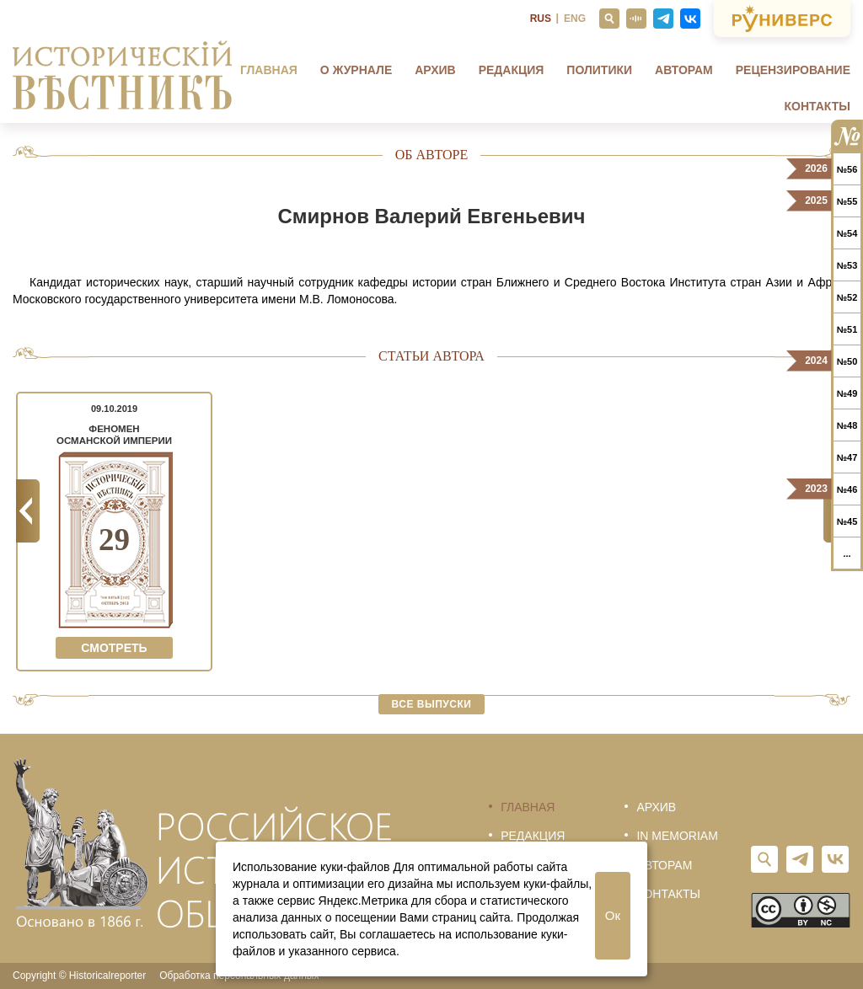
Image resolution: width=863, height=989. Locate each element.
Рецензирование (793, 70)
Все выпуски (432, 704)
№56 (847, 169)
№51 (847, 329)
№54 (847, 233)
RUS (540, 18)
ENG (575, 18)
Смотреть (114, 648)
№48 (847, 425)
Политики (599, 70)
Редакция (511, 70)
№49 (847, 393)
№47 (847, 457)
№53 (847, 265)
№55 (847, 201)
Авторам (684, 70)
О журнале (356, 70)
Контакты (817, 106)
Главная (268, 70)
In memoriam (676, 835)
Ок (612, 915)
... (846, 553)
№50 (847, 361)
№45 (847, 521)
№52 (847, 297)
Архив (435, 70)
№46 (847, 489)
